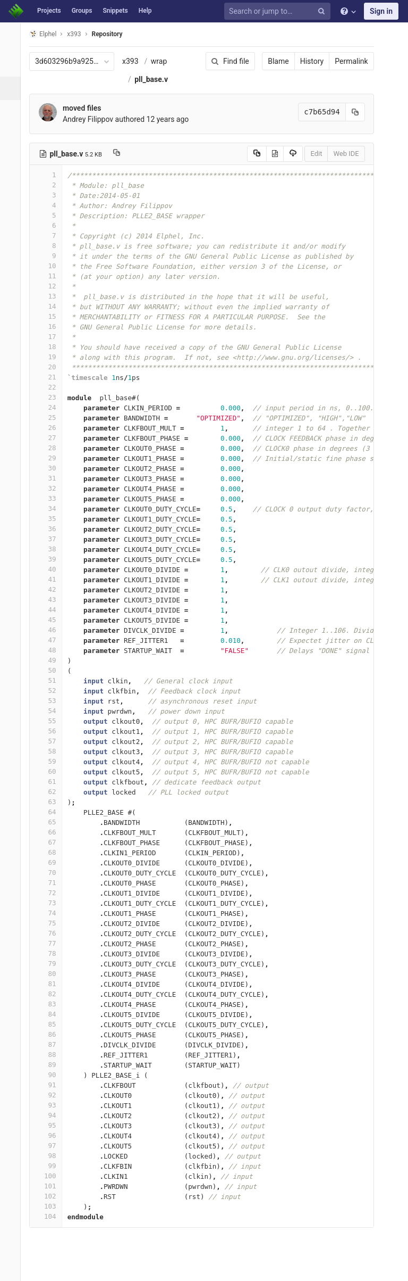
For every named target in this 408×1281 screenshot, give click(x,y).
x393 (136, 61)
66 (51, 832)
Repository (113, 34)
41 (51, 579)
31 (51, 478)
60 (51, 771)
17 (51, 337)
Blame (271, 61)
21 (51, 377)
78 (51, 953)
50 (51, 670)
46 (51, 630)
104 (51, 1216)
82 (51, 994)
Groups (82, 10)
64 (51, 812)
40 (51, 569)
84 (51, 1014)
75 (51, 923)
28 (51, 448)
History (305, 61)
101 (51, 1186)
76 (51, 933)
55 (51, 721)
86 (51, 1034)
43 (51, 600)
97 (51, 1146)
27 (51, 438)
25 (51, 418)
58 (51, 751)
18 (51, 347)
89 (51, 1065)
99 (51, 1166)
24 (51, 407)
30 (51, 468)
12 (51, 286)
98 (51, 1156)
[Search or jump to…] (279, 11)
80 (51, 974)
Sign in (381, 11)
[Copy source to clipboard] (249, 154)
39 (51, 559)
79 (51, 964)
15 (51, 316)
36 (51, 529)
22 (51, 387)
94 (51, 1115)
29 (51, 458)
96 (51, 1135)
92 (51, 1095)
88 (51, 1055)
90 (51, 1075)
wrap (165, 61)
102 (51, 1196)
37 (51, 539)
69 (51, 862)
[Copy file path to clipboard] (122, 153)
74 (51, 913)
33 (51, 498)
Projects (49, 10)
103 (51, 1206)
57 (51, 741)
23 (51, 397)
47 (51, 640)
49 (51, 660)
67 (51, 842)
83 (51, 1004)
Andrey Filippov (94, 119)
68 (51, 852)
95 (51, 1125)
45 (51, 620)
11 (51, 276)
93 (51, 1105)
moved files (88, 108)
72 (51, 893)
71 (51, 883)
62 (51, 792)
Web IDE (339, 154)
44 (51, 610)
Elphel (48, 34)
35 (51, 519)
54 (51, 711)
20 (51, 367)
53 (51, 701)
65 (51, 822)
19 (51, 357)
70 (51, 873)
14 (51, 306)
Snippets (115, 10)
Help (145, 10)
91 (51, 1085)
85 (51, 1024)
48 (51, 650)
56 (51, 731)
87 (51, 1044)
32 (51, 488)
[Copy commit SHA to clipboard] (348, 112)
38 (51, 549)
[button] (13, 1268)
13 (51, 296)
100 (51, 1176)
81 (51, 984)
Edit (309, 154)
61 (51, 782)
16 (51, 326)
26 (51, 428)
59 (51, 761)
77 (51, 943)
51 (51, 680)
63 (51, 802)
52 (51, 691)
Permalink (344, 61)
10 (51, 266)
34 (51, 509)
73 (51, 903)
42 (51, 589)
